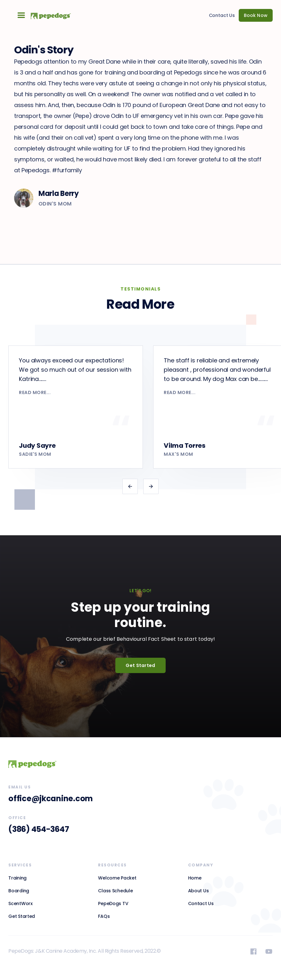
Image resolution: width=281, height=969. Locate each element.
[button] (21, 15)
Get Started (140, 665)
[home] (48, 15)
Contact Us (222, 15)
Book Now (256, 15)
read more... (35, 392)
